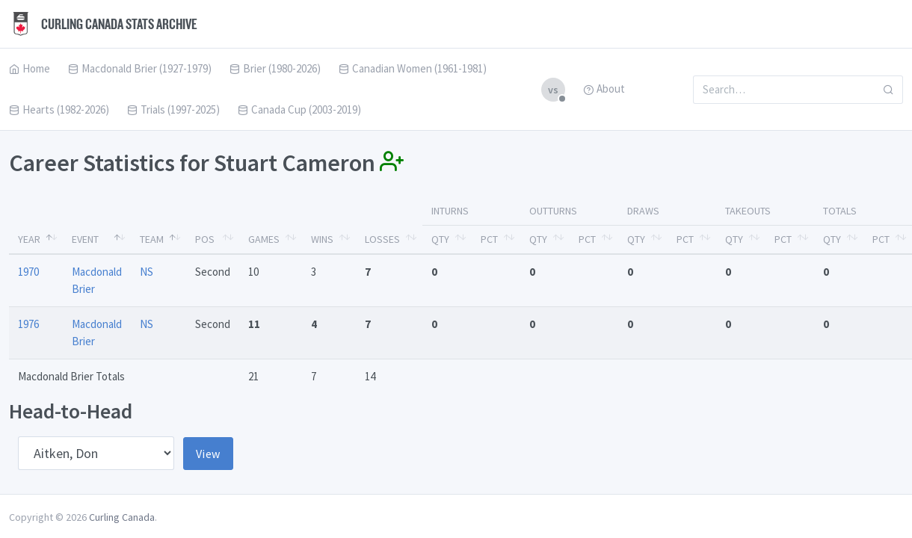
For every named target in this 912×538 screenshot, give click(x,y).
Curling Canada (122, 517)
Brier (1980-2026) (275, 68)
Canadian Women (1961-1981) (413, 68)
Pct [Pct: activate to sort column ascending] (489, 239)
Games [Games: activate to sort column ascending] (264, 239)
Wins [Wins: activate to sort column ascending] (322, 239)
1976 (28, 324)
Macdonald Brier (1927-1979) (140, 68)
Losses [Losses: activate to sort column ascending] (382, 239)
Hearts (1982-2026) (59, 109)
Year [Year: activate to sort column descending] (29, 239)
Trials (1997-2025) (173, 109)
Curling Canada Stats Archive (103, 24)
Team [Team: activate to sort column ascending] (152, 239)
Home (29, 68)
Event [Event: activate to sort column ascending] (85, 239)
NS (146, 272)
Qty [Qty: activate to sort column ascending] (440, 239)
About (604, 88)
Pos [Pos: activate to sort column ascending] (205, 239)
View (208, 453)
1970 (28, 272)
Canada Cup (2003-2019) (299, 109)
